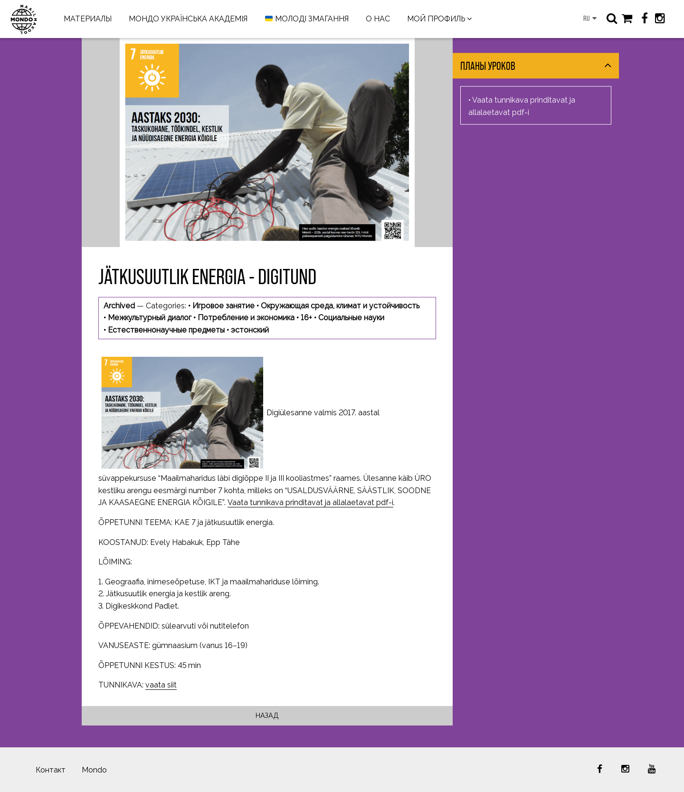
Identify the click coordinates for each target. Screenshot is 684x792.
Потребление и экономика (246, 317)
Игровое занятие (223, 305)
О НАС (378, 18)
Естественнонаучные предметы (166, 329)
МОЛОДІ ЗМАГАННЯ (307, 19)
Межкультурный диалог (149, 317)
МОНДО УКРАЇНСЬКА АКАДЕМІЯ (188, 18)
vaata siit (161, 684)
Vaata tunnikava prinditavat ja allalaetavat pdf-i (310, 502)
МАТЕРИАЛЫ (88, 18)
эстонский (250, 329)
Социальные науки (351, 317)
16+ (306, 317)
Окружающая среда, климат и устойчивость (340, 305)
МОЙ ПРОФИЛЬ (436, 18)
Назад (267, 715)
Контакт (51, 769)
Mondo (94, 769)
